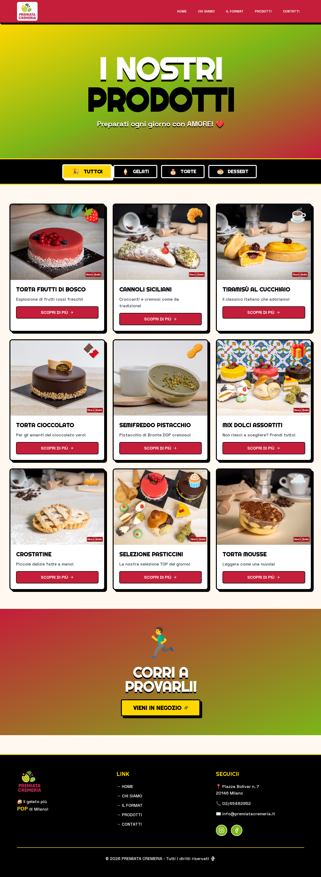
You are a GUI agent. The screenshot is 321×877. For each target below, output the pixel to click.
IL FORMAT (235, 11)
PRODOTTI (263, 11)
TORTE (183, 171)
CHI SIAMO (206, 11)
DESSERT (232, 171)
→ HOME (124, 786)
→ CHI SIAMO (129, 796)
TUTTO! (87, 171)
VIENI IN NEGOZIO (160, 707)
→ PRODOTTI (129, 814)
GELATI (135, 171)
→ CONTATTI (129, 824)
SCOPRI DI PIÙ (57, 312)
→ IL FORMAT (129, 805)
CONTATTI (291, 11)
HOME (182, 11)
